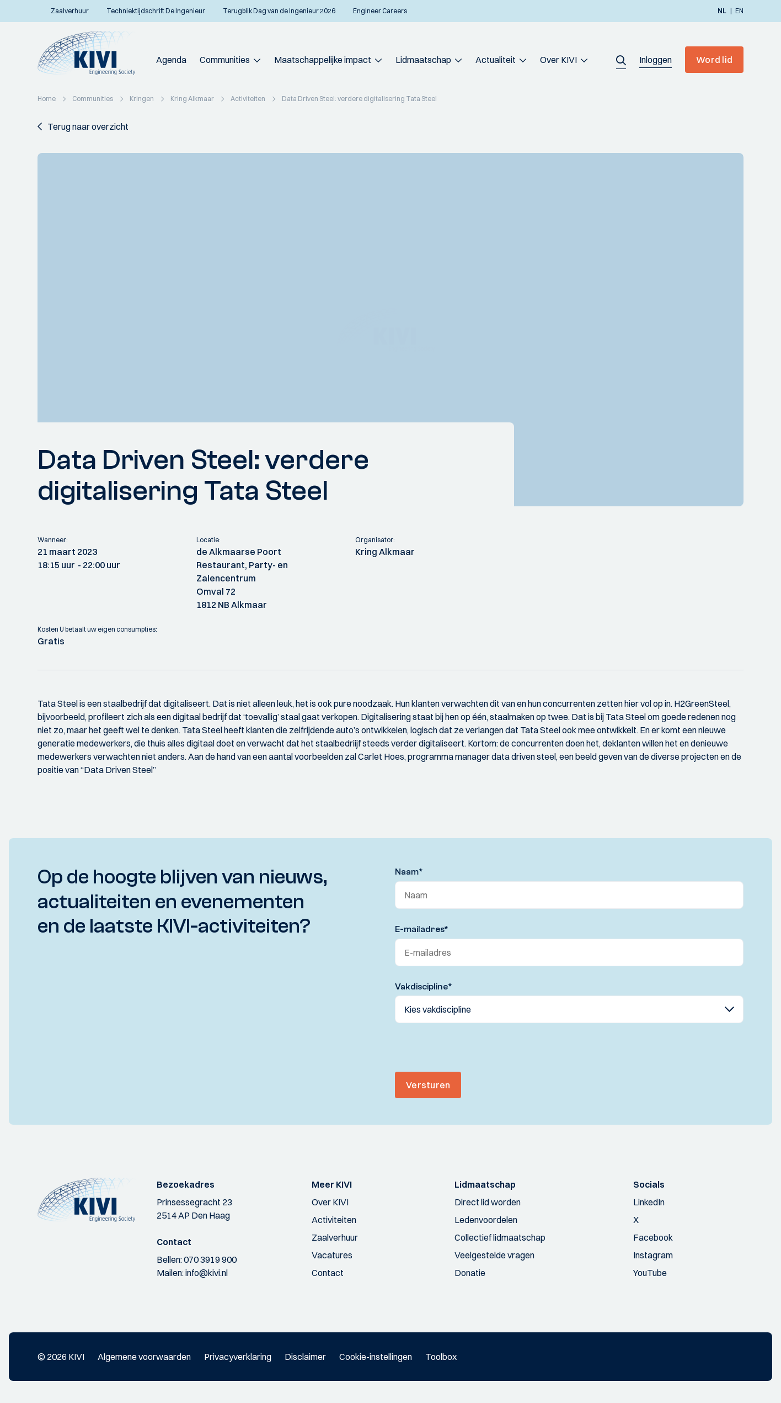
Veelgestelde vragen (494, 1255)
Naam (409, 872)
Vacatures (332, 1255)
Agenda (171, 59)
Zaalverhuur (335, 1237)
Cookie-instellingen (375, 1356)
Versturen (428, 1084)
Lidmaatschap (423, 59)
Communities (225, 59)
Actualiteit (495, 59)
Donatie (469, 1272)
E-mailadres (421, 929)
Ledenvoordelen (485, 1219)
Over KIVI (558, 59)
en (739, 11)
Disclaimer (305, 1356)
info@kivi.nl (206, 1272)
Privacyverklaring (237, 1356)
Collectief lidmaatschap (499, 1237)
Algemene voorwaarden (144, 1356)
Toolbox (441, 1356)
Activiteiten (334, 1219)
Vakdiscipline (423, 987)
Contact (328, 1272)
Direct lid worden (487, 1202)
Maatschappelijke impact (322, 59)
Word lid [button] (714, 59)
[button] (621, 59)
